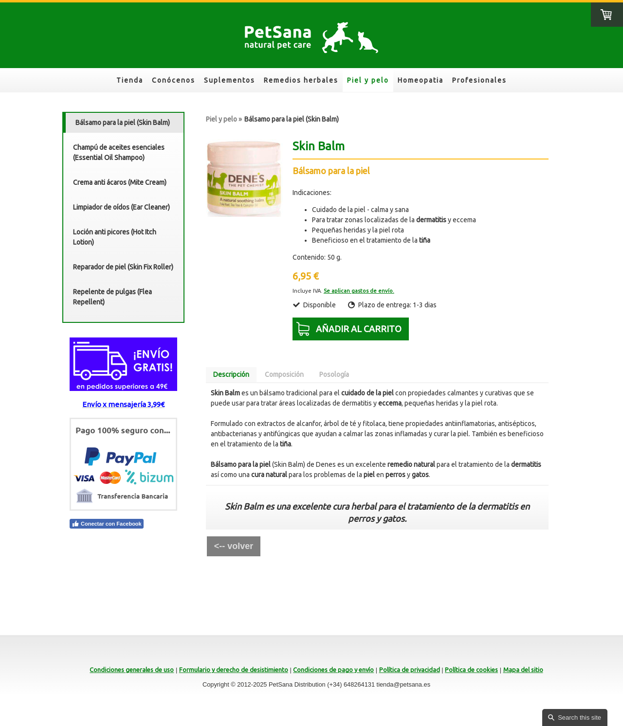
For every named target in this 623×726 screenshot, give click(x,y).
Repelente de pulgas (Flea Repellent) (112, 297)
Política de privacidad (409, 669)
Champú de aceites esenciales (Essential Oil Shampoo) (119, 152)
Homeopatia (420, 80)
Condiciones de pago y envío (333, 669)
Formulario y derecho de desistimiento (233, 669)
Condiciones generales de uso (132, 669)
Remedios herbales (301, 80)
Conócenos (173, 80)
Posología (334, 374)
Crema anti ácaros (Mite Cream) (119, 182)
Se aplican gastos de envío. (359, 291)
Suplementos (229, 80)
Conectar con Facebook (107, 524)
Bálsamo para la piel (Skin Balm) (122, 122)
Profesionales (479, 80)
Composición (284, 374)
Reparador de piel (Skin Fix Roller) (123, 267)
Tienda (129, 80)
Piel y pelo (368, 80)
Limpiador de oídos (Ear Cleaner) (121, 207)
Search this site (579, 717)
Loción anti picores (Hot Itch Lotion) (114, 237)
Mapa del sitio (523, 669)
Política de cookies (471, 669)
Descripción (231, 374)
